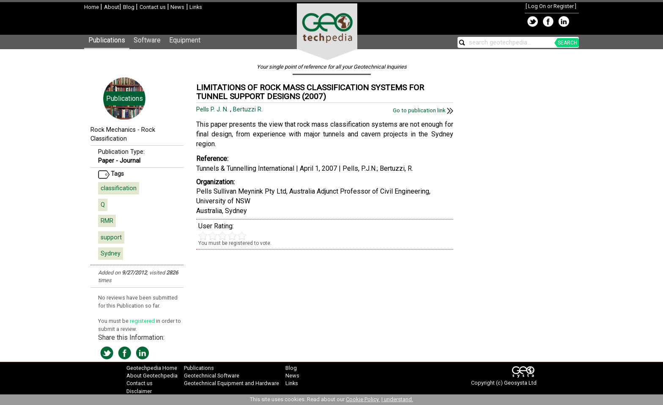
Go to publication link (423, 110)
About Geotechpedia (152, 375)
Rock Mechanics (113, 129)
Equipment (184, 40)
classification (119, 188)
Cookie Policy (363, 399)
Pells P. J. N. (213, 109)
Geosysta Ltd (520, 383)
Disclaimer (139, 391)
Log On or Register (551, 6)
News (176, 7)
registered (143, 321)
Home (92, 7)
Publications (106, 40)
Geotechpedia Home (151, 368)
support (111, 237)
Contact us (153, 7)
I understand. (397, 399)
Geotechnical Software (211, 375)
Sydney (111, 253)
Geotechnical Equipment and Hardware (231, 383)
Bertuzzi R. (248, 109)
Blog (129, 7)
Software (147, 40)
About (111, 7)
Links (195, 7)
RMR (107, 221)
